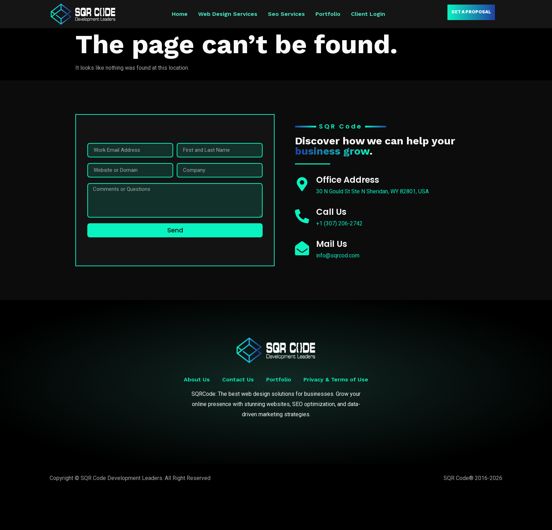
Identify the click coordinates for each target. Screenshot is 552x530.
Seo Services (286, 14)
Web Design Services (227, 14)
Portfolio (327, 14)
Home (180, 14)
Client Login (368, 14)
